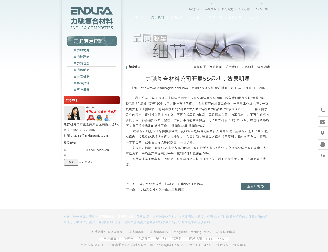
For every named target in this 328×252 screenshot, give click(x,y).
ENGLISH (262, 9)
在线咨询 (193, 9)
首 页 (140, 17)
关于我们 (157, 17)
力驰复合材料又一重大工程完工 (162, 189)
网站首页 (215, 67)
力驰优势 (82, 63)
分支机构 (82, 76)
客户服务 (82, 89)
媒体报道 (82, 83)
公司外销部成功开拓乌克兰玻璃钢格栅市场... (171, 184)
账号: (65, 150)
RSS (209, 238)
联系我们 (254, 17)
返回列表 (255, 186)
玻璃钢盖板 (197, 125)
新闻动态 (177, 17)
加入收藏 (244, 9)
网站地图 (195, 238)
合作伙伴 (235, 17)
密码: (65, 156)
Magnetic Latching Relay (192, 232)
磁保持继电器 (226, 232)
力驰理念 (82, 56)
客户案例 (215, 17)
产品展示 (196, 17)
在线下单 (210, 9)
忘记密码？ (86, 162)
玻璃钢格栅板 (159, 232)
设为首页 (227, 9)
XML (220, 238)
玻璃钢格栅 (180, 125)
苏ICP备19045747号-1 (197, 245)
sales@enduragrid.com (90, 135)
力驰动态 (82, 70)
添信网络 (239, 245)
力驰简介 (82, 50)
